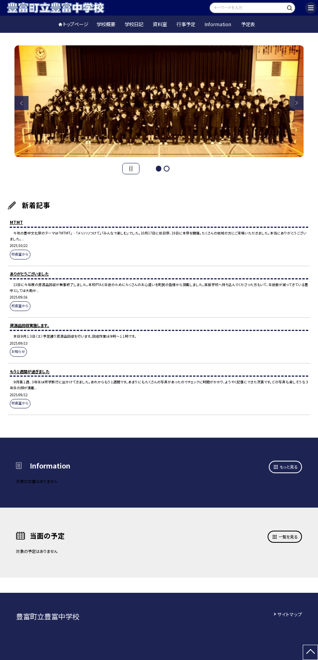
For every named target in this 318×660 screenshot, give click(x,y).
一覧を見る (288, 537)
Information (218, 24)
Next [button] (296, 103)
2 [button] (167, 169)
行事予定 (186, 24)
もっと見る (288, 467)
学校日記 (134, 24)
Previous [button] (21, 103)
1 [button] (159, 169)
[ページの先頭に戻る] (310, 652)
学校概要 (105, 24)
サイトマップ (289, 614)
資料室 (160, 24)
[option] (159, 101)
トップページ (75, 24)
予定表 (248, 24)
